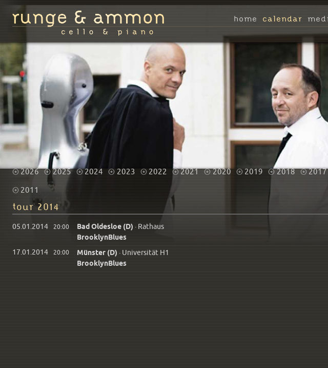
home (245, 19)
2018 (286, 168)
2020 (222, 168)
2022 (158, 168)
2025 (62, 168)
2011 (29, 186)
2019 (253, 168)
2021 (189, 168)
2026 (29, 168)
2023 (126, 168)
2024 (94, 168)
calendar (282, 19)
